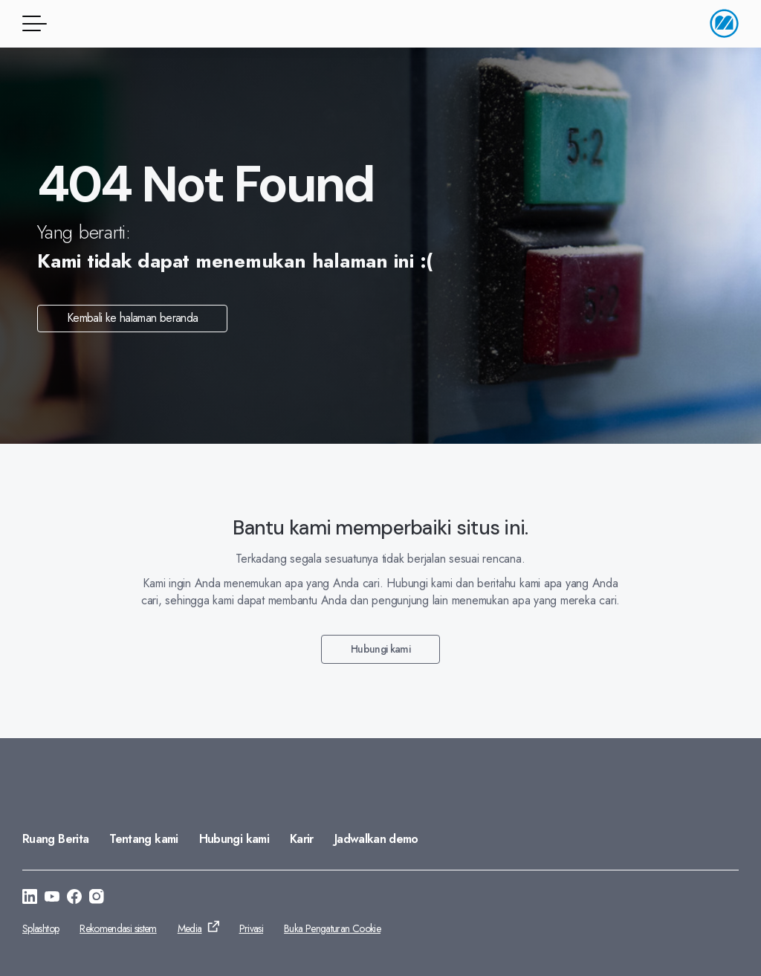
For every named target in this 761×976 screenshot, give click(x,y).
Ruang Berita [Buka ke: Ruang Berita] (55, 838)
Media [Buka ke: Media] (190, 928)
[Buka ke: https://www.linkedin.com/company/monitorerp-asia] (29, 898)
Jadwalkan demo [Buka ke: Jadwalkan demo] (376, 838)
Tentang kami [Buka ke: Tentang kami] (143, 838)
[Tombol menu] (32, 23)
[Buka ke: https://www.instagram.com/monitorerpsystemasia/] (96, 898)
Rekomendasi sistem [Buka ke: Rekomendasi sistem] (118, 928)
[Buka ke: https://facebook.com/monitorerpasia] (74, 898)
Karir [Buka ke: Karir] (302, 838)
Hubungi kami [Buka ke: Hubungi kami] (380, 648)
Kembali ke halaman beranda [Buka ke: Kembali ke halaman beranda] (132, 317)
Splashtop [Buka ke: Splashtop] (40, 928)
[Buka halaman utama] (724, 23)
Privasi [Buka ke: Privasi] (251, 928)
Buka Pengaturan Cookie (332, 928)
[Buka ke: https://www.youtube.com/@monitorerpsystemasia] (52, 898)
